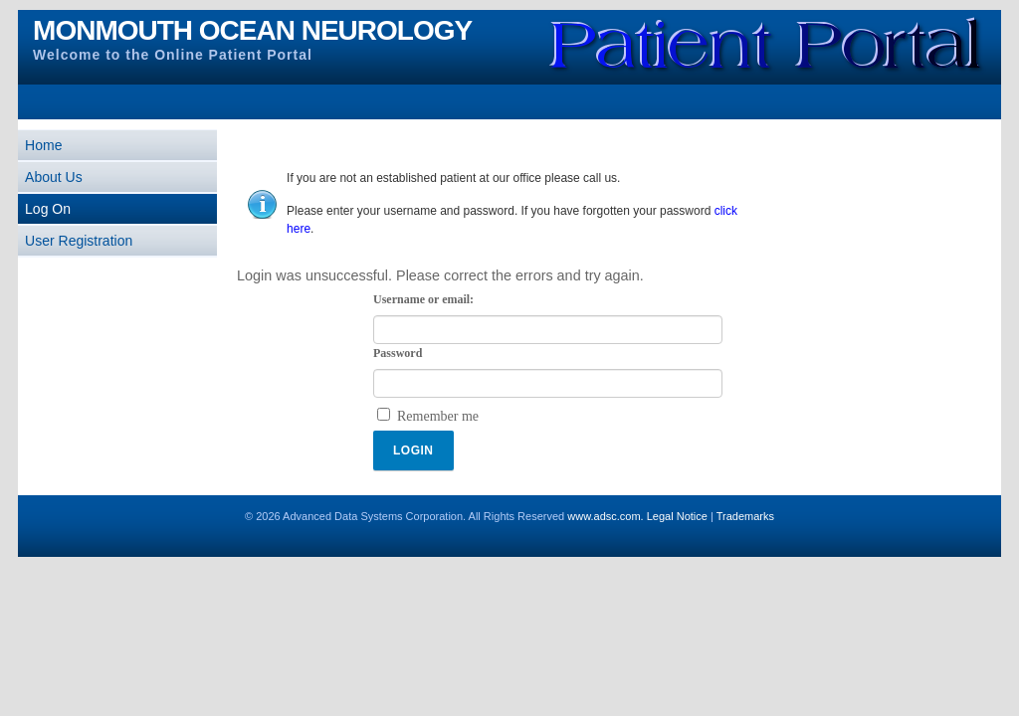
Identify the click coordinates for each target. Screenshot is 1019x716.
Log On (48, 209)
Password (397, 353)
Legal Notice (677, 516)
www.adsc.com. (605, 516)
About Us (54, 177)
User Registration (78, 241)
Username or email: (423, 299)
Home (43, 145)
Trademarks (745, 516)
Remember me (438, 416)
